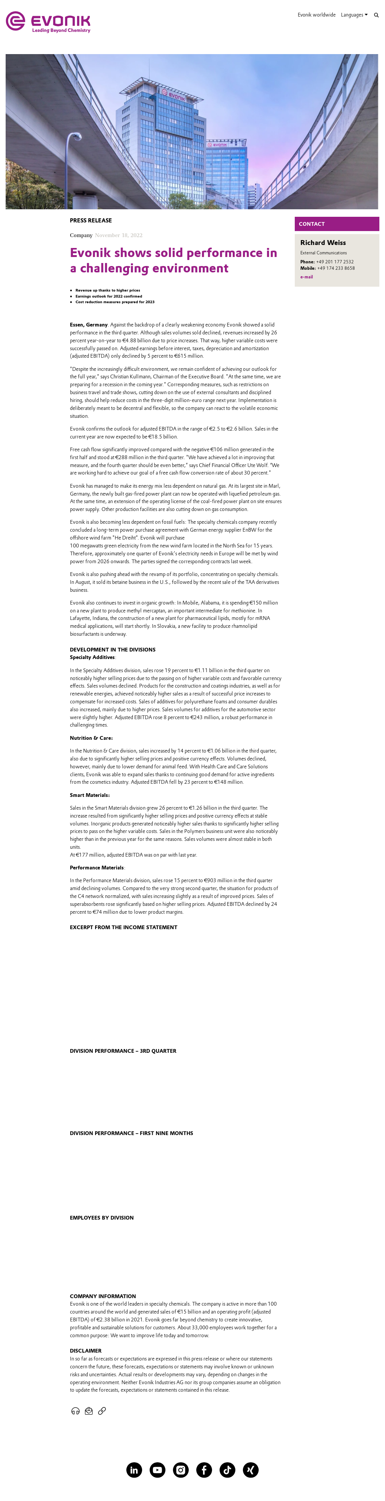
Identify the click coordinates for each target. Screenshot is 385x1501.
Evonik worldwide (317, 15)
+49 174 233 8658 (336, 268)
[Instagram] (180, 1470)
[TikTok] (227, 1470)
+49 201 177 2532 (335, 262)
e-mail (306, 277)
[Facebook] (204, 1470)
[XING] (250, 1470)
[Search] (376, 15)
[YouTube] (157, 1470)
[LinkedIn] (134, 1470)
